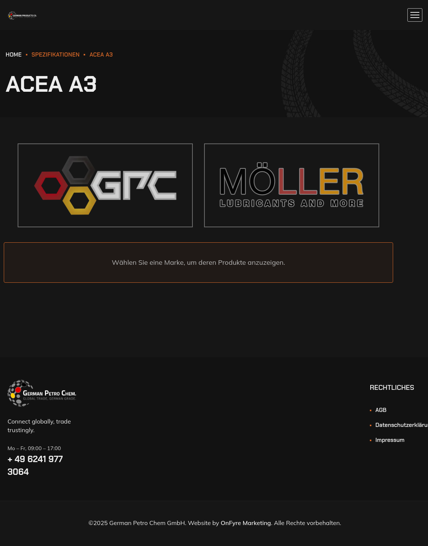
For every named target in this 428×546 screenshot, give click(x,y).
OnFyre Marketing (246, 523)
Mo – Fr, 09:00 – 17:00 (34, 448)
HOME (14, 54)
